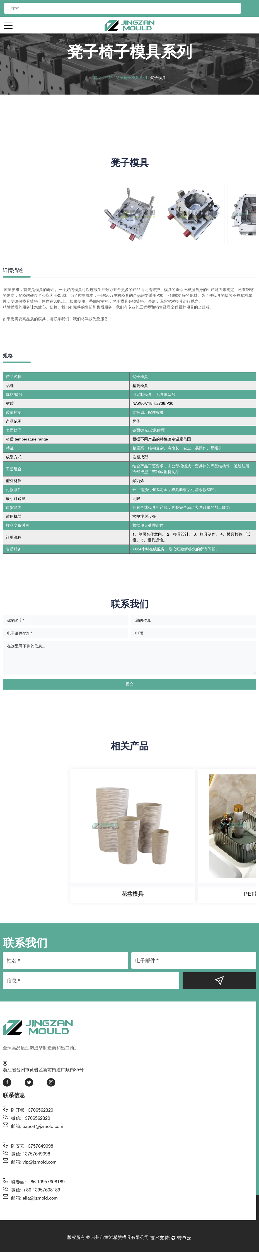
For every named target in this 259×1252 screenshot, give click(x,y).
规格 (8, 356)
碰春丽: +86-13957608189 (38, 1181)
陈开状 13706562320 (32, 1110)
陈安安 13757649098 (32, 1146)
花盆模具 (68, 893)
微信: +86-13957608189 (35, 1190)
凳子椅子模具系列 (131, 77)
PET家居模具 (196, 893)
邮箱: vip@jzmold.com (34, 1162)
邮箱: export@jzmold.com (37, 1126)
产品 (108, 77)
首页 (97, 77)
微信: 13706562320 (30, 1118)
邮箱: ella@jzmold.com (34, 1198)
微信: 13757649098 (30, 1154)
